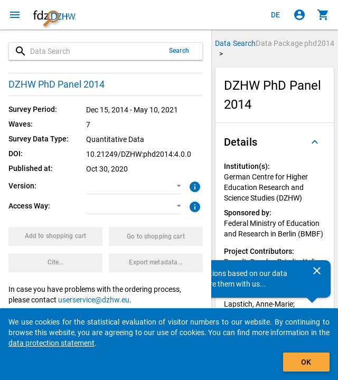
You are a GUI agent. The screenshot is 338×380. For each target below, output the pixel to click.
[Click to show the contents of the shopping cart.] (323, 14)
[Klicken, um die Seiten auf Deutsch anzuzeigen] (275, 14)
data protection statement (51, 343)
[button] (133, 186)
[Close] (316, 270)
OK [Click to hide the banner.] (306, 362)
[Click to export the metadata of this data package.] (156, 262)
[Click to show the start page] (54, 15)
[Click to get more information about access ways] (193, 205)
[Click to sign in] (299, 14)
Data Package (295, 43)
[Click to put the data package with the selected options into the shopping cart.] (55, 236)
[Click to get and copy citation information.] (55, 262)
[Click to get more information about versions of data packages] (193, 185)
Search (179, 50)
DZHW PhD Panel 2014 (56, 84)
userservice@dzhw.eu (93, 300)
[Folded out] (314, 142)
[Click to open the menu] (14, 14)
